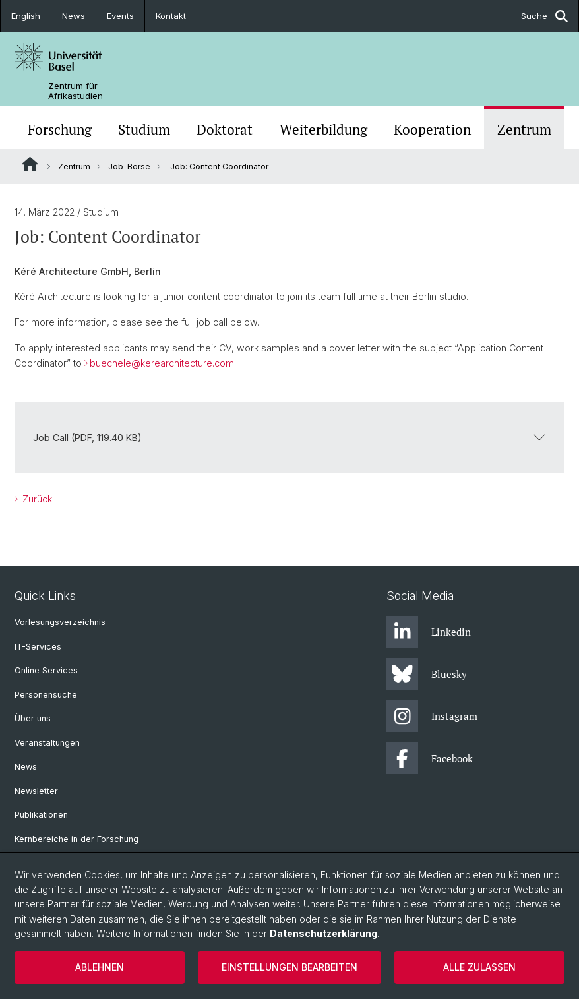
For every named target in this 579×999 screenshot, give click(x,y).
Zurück (36, 498)
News (73, 16)
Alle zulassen (479, 967)
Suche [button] (544, 16)
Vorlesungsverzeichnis (60, 622)
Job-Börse (129, 166)
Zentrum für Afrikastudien (75, 91)
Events (120, 16)
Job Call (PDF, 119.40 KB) (289, 437)
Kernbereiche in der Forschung (76, 839)
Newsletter (36, 791)
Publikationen (41, 815)
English (25, 16)
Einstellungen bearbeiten (289, 967)
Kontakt (171, 16)
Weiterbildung (323, 129)
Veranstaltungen (47, 743)
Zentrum (524, 129)
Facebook (429, 758)
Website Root (30, 164)
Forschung (60, 129)
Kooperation (432, 129)
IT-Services (38, 646)
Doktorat (225, 129)
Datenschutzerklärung (323, 933)
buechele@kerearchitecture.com (162, 363)
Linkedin (428, 632)
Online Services (46, 670)
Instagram (431, 716)
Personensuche (46, 695)
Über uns (33, 718)
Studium (144, 129)
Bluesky (426, 674)
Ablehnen (99, 967)
